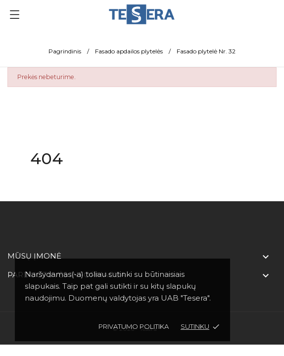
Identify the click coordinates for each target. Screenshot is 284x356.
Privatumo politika (133, 326)
